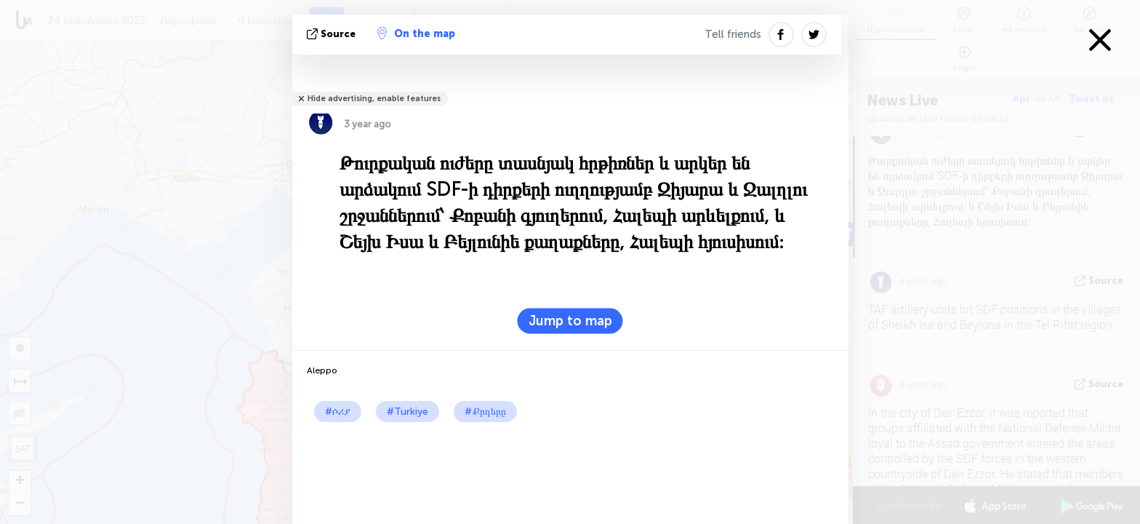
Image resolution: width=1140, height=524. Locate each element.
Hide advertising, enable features (374, 98)
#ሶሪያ (337, 411)
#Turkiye (407, 411)
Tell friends (733, 34)
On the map (416, 33)
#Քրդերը (485, 411)
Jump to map (570, 321)
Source (333, 33)
